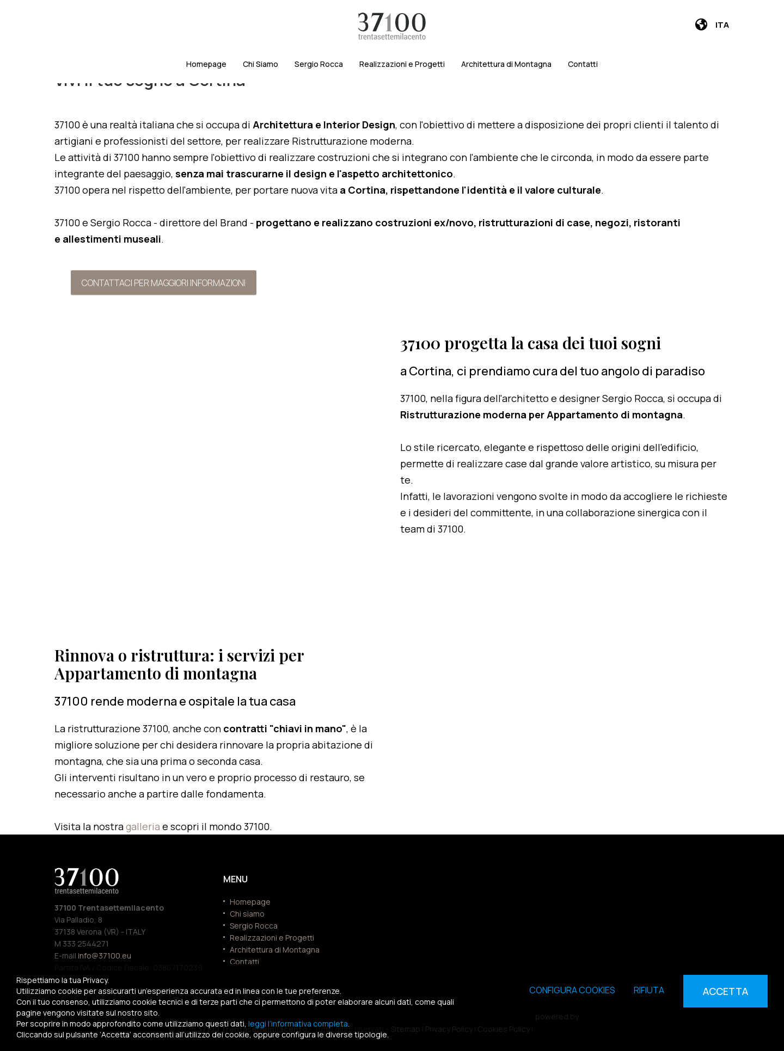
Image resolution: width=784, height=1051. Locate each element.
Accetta (725, 991)
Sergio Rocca (319, 64)
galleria (144, 826)
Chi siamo (247, 913)
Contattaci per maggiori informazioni (164, 282)
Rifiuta (649, 990)
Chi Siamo (260, 64)
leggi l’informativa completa (298, 1023)
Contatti (583, 64)
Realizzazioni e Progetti (402, 64)
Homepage (206, 64)
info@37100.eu (104, 955)
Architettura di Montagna (506, 64)
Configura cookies (572, 990)
